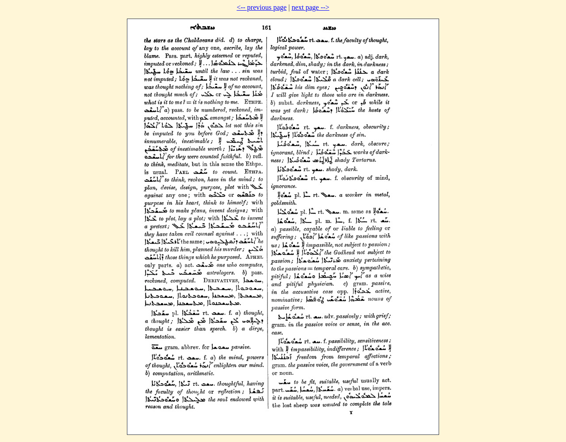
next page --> (310, 7)
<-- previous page (262, 7)
